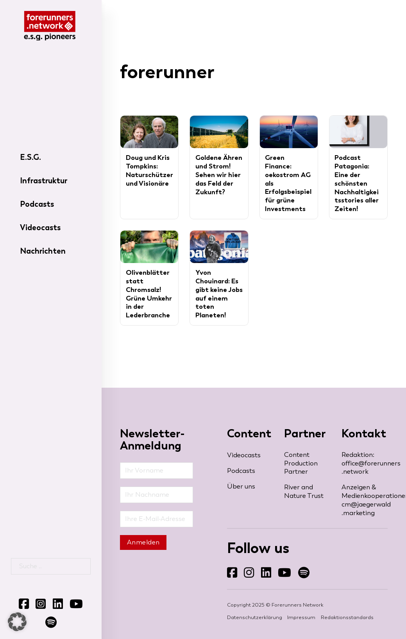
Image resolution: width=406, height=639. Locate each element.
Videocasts (40, 227)
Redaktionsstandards (347, 617)
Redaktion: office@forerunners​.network (365, 463)
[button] (17, 622)
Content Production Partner (301, 463)
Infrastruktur (43, 180)
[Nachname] (156, 495)
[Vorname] (156, 470)
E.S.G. (30, 157)
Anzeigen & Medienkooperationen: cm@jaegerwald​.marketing (365, 500)
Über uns (241, 486)
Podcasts (37, 204)
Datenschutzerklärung (254, 617)
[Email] (156, 519)
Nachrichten (43, 251)
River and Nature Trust (304, 491)
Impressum (301, 617)
